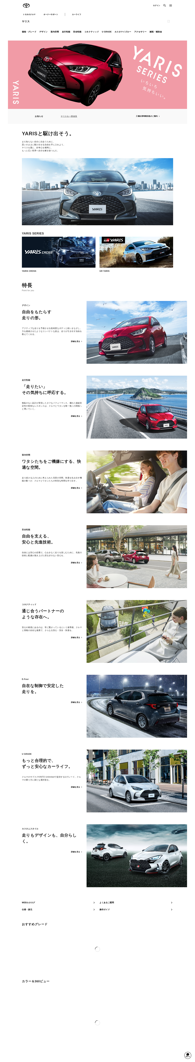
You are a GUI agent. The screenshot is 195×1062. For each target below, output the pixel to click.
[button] (187, 1055)
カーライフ (76, 14)
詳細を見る (77, 341)
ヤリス (26, 21)
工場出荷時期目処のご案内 (148, 116)
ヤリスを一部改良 (69, 116)
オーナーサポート (51, 14)
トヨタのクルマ (29, 14)
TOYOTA (26, 5)
